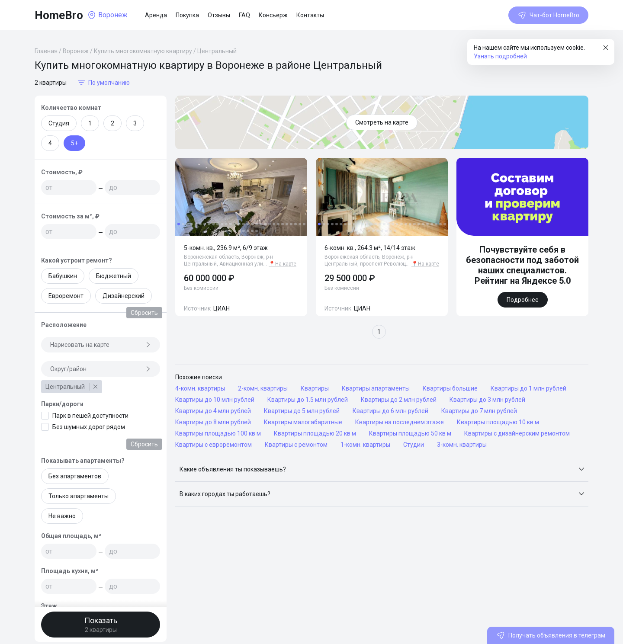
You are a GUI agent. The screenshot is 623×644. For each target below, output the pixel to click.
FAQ (244, 15)
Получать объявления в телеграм (550, 635)
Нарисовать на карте (100, 344)
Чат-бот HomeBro (548, 15)
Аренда (156, 15)
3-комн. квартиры (462, 444)
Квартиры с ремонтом (296, 444)
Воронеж (76, 51)
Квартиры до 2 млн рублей (399, 399)
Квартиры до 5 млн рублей (302, 410)
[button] (382, 469)
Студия (58, 123)
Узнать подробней (500, 56)
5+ (74, 143)
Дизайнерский (124, 295)
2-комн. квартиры (263, 388)
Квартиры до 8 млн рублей (213, 422)
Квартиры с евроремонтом (213, 444)
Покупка (187, 15)
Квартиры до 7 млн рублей (479, 410)
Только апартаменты (78, 496)
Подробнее (523, 299)
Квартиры (315, 388)
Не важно (62, 516)
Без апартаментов (74, 476)
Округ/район (100, 368)
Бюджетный (113, 275)
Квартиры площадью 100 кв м (218, 433)
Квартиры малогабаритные (303, 422)
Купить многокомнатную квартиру (143, 51)
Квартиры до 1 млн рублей (528, 388)
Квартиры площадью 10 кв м (498, 422)
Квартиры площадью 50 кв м (410, 433)
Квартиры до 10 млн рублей (214, 399)
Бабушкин (62, 275)
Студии (413, 444)
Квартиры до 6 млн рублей (390, 410)
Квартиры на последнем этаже (399, 422)
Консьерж (273, 15)
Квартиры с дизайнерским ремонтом (517, 433)
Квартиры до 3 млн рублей (487, 399)
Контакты (310, 15)
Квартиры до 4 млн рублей (213, 410)
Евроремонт (65, 295)
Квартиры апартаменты (376, 388)
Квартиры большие (450, 388)
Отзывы (219, 15)
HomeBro (59, 15)
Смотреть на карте (381, 122)
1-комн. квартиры (365, 444)
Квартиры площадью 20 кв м (315, 433)
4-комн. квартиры (200, 388)
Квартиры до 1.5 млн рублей (307, 399)
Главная (46, 51)
